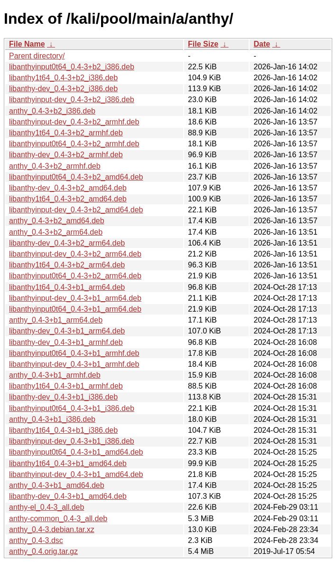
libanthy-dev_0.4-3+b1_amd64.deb (68, 496)
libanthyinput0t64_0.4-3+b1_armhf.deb (74, 353)
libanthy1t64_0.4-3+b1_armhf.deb (66, 386)
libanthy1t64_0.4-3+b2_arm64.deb (67, 265)
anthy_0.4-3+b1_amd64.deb (56, 485)
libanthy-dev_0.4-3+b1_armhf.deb (66, 342)
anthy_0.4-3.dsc (36, 540)
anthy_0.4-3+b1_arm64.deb (56, 320)
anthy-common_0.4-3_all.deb (58, 518)
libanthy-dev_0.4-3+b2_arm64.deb (67, 243)
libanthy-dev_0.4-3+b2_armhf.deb (66, 155)
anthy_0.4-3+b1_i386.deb (52, 419)
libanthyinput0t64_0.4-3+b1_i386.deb (71, 408)
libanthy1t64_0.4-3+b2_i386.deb (63, 78)
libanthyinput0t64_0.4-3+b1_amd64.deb (76, 452)
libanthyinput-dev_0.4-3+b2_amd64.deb (76, 210)
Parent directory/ (37, 56)
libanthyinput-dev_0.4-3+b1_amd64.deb (76, 474)
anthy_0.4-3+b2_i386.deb (52, 111)
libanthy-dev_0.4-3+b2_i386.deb (63, 89)
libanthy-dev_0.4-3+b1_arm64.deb (67, 331)
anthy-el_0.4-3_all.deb (46, 507)
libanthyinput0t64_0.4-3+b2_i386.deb (71, 67)
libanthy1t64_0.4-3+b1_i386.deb (63, 430)
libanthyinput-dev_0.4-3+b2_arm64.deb (75, 254)
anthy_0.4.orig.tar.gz (43, 551)
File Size (203, 44)
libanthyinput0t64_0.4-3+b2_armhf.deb (74, 144)
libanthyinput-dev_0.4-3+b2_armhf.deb (74, 122)
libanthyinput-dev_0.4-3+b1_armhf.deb (74, 364)
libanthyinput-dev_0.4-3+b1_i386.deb (71, 441)
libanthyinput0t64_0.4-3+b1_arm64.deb (75, 309)
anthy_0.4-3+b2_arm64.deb (56, 232)
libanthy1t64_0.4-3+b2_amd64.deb (68, 199)
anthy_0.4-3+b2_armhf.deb (55, 166)
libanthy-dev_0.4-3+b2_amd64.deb (68, 188)
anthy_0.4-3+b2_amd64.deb (56, 221)
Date (261, 44)
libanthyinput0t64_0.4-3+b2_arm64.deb (75, 276)
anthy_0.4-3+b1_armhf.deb (55, 375)
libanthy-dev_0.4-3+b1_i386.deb (63, 397)
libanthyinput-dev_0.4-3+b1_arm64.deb (75, 298)
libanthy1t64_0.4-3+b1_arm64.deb (67, 287)
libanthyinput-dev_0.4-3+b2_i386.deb (71, 99)
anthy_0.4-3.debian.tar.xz (51, 529)
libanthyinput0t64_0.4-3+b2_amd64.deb (76, 177)
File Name (27, 44)
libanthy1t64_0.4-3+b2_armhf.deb (66, 133)
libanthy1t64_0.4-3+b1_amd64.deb (68, 463)
